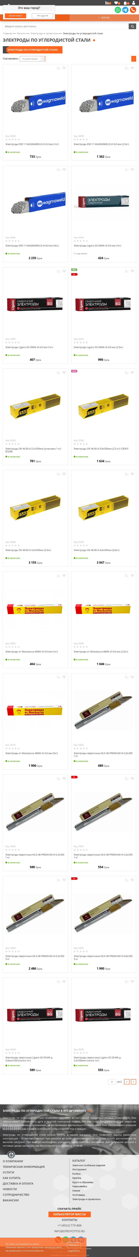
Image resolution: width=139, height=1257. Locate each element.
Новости (10, 1189)
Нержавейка (79, 1186)
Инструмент (79, 1169)
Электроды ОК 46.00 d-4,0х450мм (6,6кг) (96, 550)
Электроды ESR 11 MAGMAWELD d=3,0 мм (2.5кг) (101, 144)
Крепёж (76, 1178)
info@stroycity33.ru (69, 1231)
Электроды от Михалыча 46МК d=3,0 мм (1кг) (31, 651)
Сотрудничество (16, 1195)
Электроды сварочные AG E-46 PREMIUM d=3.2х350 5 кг (34, 957)
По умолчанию (30, 58)
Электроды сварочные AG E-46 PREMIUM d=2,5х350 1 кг (34, 856)
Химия (76, 1190)
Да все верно (15, 15)
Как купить (12, 1178)
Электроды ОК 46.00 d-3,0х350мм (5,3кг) (28, 550)
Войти (134, 3)
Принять (74, 1245)
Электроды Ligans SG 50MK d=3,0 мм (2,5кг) (98, 347)
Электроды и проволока (86, 1199)
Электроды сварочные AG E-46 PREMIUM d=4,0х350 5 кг (103, 957)
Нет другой (42, 15)
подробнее (74, 1250)
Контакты (69, 1220)
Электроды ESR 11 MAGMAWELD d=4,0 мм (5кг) (32, 245)
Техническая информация (24, 1167)
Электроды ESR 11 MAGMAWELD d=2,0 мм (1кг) (32, 144)
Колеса (76, 1173)
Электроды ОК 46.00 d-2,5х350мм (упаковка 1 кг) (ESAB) (33, 450)
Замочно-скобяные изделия (88, 1165)
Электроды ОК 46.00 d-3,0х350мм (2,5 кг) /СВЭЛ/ (101, 448)
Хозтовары (78, 1195)
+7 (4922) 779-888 (69, 1225)
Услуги (8, 1172)
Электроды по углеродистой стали (33, 49)
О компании (13, 1161)
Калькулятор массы (69, 1214)
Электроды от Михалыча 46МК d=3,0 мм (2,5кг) (101, 651)
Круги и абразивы (82, 1182)
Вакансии (11, 1200)
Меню (104, 17)
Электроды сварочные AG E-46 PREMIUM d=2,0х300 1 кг (103, 754)
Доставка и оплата (18, 1183)
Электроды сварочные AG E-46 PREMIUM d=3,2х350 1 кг (103, 856)
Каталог (78, 1160)
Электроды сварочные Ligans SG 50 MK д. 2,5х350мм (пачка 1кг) (97, 1059)
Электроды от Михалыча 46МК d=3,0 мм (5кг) (31, 753)
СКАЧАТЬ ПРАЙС (69, 1208)
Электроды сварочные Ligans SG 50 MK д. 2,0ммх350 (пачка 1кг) (29, 1059)
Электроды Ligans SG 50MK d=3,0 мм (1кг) (97, 245)
